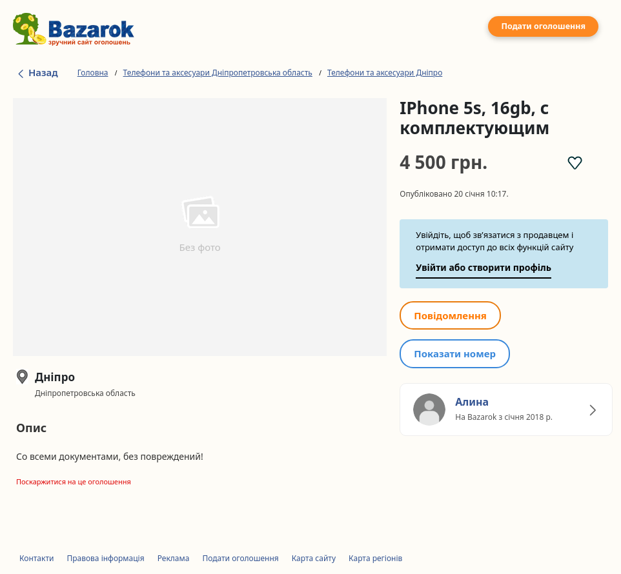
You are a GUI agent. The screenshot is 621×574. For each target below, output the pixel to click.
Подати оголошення (543, 26)
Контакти (36, 558)
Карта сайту (314, 558)
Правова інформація (105, 558)
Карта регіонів (375, 558)
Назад (37, 72)
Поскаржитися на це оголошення (73, 481)
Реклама (174, 558)
